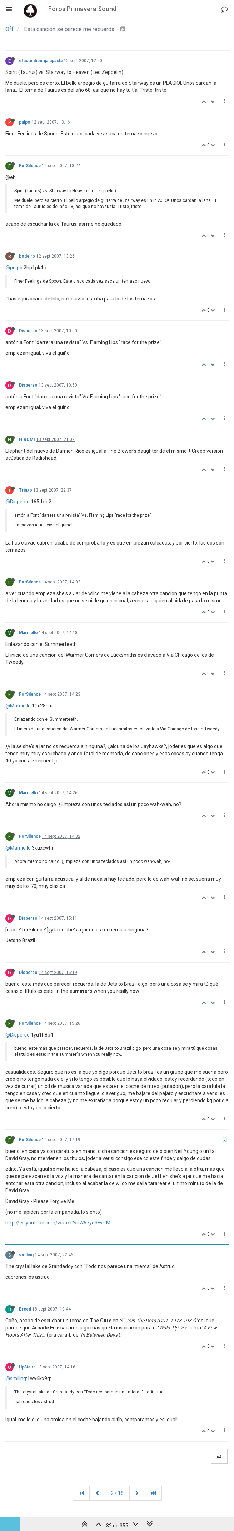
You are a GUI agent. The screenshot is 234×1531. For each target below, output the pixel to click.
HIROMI (27, 439)
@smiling (15, 1378)
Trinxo (25, 490)
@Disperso (17, 501)
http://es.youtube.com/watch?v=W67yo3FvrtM (57, 1223)
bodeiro (27, 256)
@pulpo (14, 267)
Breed (25, 1309)
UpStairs (27, 1367)
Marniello (28, 632)
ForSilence (30, 165)
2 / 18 (117, 1493)
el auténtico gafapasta (41, 60)
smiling (26, 1254)
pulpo (24, 122)
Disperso (28, 330)
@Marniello (18, 706)
